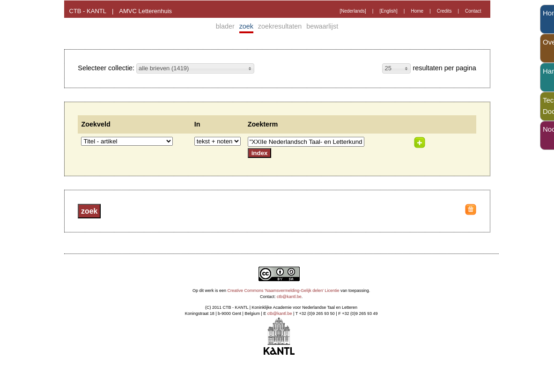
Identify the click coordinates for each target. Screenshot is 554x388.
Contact (473, 11)
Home (417, 11)
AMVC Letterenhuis (145, 11)
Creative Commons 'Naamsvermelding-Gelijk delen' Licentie (284, 290)
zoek (246, 26)
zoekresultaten (280, 26)
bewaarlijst (322, 26)
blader (225, 26)
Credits (444, 11)
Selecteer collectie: (107, 68)
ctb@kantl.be (289, 296)
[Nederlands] (353, 11)
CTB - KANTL (87, 11)
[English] (388, 11)
